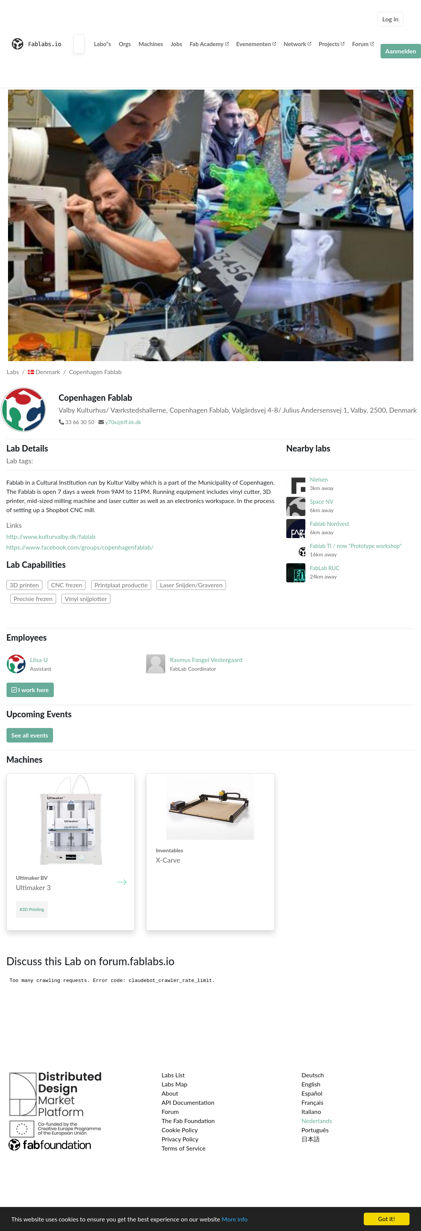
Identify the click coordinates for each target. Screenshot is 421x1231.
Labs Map (174, 1084)
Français (312, 1102)
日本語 (311, 1139)
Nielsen (319, 479)
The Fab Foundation (188, 1120)
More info (235, 1219)
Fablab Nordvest (329, 524)
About (169, 1093)
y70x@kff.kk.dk (123, 422)
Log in (390, 18)
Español (312, 1093)
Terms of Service (183, 1148)
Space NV (322, 501)
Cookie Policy (179, 1129)
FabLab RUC (325, 568)
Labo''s (102, 43)
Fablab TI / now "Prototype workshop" (356, 546)
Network (297, 43)
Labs (13, 371)
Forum (362, 43)
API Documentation (188, 1102)
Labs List (173, 1074)
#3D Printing (32, 909)
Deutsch (313, 1074)
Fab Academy (209, 43)
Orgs (125, 43)
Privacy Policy (179, 1139)
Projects (331, 43)
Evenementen (256, 43)
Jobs (176, 43)
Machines (151, 43)
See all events (29, 735)
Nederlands (317, 1120)
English (311, 1084)
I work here (30, 689)
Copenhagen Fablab (95, 371)
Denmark (44, 371)
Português (315, 1129)
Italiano (311, 1111)
